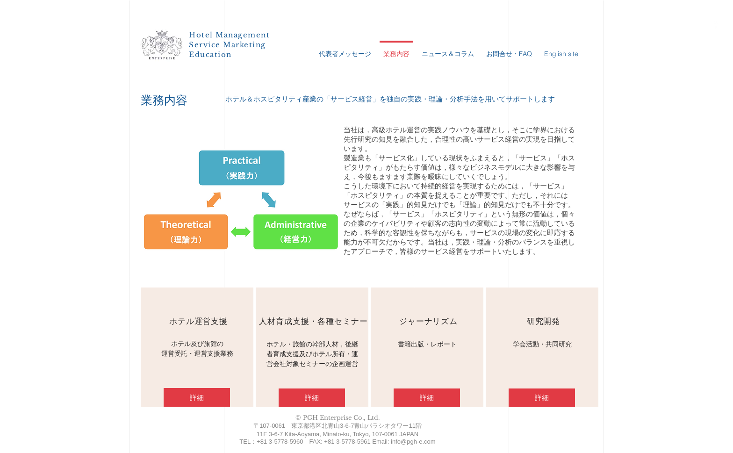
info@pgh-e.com (413, 441)
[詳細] (197, 397)
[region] (197, 347)
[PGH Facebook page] (715, 24)
